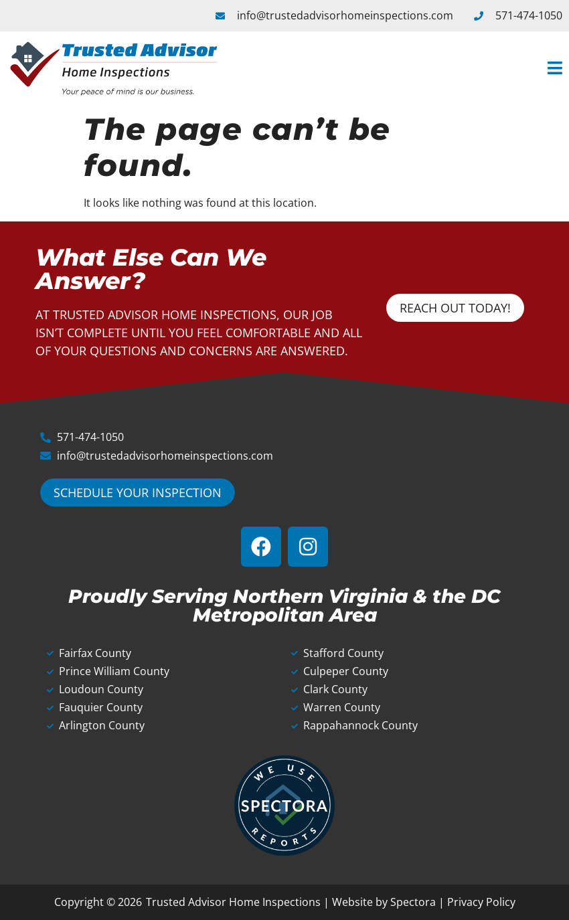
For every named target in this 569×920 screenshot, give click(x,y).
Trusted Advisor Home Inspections (233, 902)
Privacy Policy (481, 902)
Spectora (413, 902)
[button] (398, 69)
